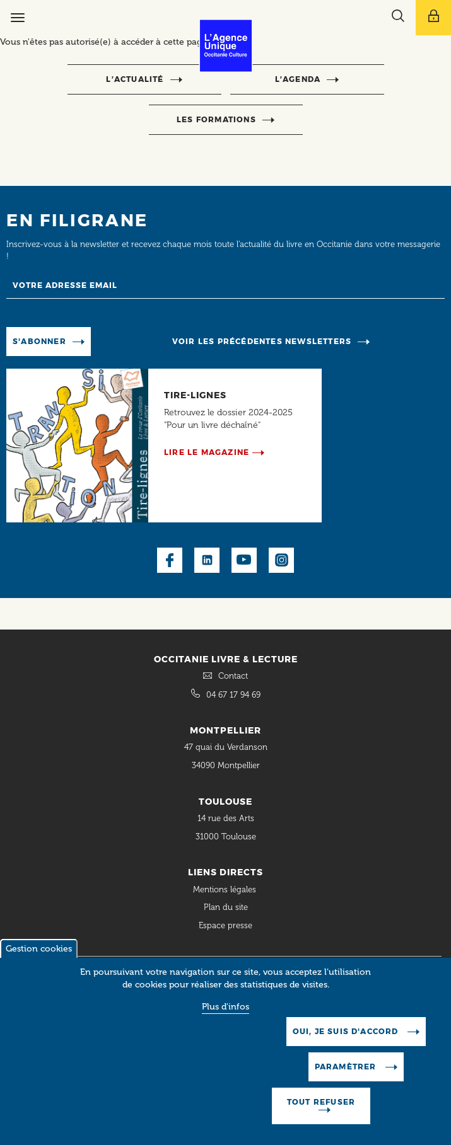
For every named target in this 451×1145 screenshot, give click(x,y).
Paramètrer (347, 1066)
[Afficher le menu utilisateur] (433, 17)
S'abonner (39, 341)
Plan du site (226, 907)
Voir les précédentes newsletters (261, 341)
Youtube (244, 560)
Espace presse (225, 925)
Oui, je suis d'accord (347, 1031)
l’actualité (134, 79)
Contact (233, 676)
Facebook (169, 560)
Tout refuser (321, 1102)
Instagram (281, 560)
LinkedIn (207, 560)
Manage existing (135, 340)
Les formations (216, 119)
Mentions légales (226, 889)
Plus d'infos (225, 1006)
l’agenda (298, 79)
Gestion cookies (39, 948)
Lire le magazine (206, 452)
